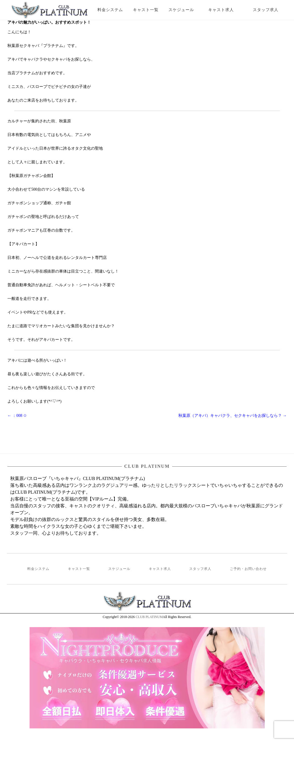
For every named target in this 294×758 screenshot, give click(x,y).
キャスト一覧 (146, 10)
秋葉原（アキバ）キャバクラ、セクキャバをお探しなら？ (232, 415)
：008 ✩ (17, 415)
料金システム (110, 10)
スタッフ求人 (270, 10)
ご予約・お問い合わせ (248, 569)
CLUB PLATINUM (149, 617)
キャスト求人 (225, 10)
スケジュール (181, 10)
